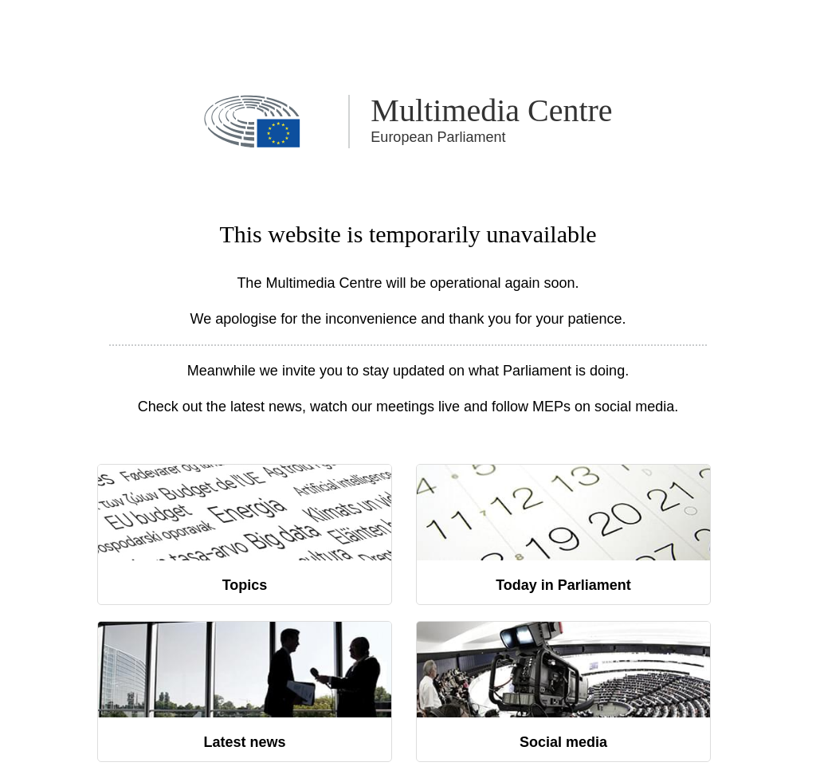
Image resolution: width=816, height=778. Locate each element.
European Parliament (438, 137)
